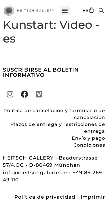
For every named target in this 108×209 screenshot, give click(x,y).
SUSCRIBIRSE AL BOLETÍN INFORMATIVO (41, 77)
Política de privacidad (44, 202)
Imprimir (93, 202)
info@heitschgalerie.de (36, 178)
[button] (65, 10)
